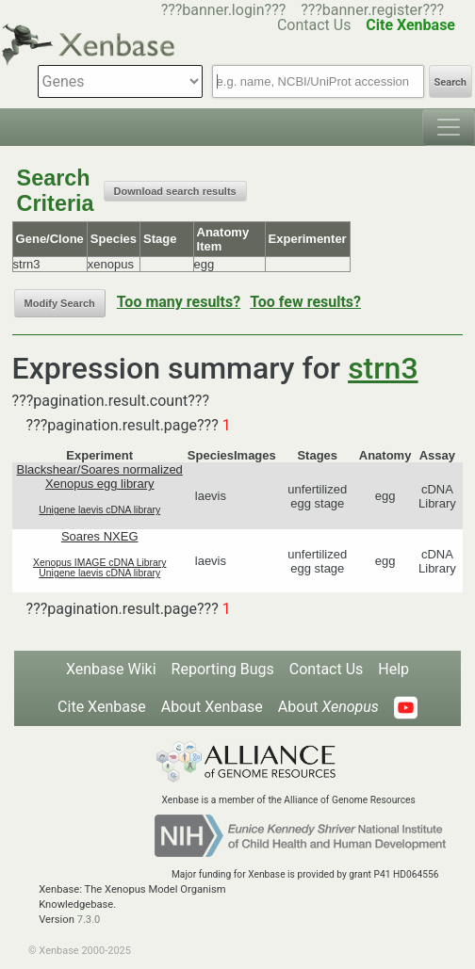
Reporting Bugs (223, 669)
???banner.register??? (372, 10)
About (328, 707)
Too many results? (178, 302)
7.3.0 (89, 919)
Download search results (175, 191)
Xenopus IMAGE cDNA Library (100, 562)
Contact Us (326, 669)
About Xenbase (212, 707)
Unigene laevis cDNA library (99, 510)
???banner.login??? (224, 10)
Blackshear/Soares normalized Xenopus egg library (100, 476)
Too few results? (305, 302)
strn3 (383, 368)
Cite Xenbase (101, 707)
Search (450, 82)
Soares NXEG (100, 536)
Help (393, 669)
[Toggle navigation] (448, 127)
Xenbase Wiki (111, 669)
